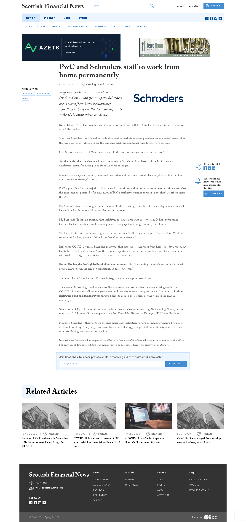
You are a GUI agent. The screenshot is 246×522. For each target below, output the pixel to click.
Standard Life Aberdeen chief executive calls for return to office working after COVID (45, 442)
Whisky (142, 26)
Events (83, 17)
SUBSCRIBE (214, 5)
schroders (43, 94)
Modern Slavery (199, 490)
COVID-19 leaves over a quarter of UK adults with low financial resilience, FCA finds (97, 442)
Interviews (132, 484)
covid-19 (28, 94)
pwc (25, 99)
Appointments (51, 26)
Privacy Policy (198, 479)
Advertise (193, 6)
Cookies (194, 484)
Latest (29, 26)
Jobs (67, 17)
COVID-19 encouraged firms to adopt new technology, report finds (199, 440)
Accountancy (77, 26)
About (180, 6)
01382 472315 (40, 483)
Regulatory (122, 26)
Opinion (129, 479)
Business (100, 26)
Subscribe (176, 363)
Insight (48, 17)
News (30, 17)
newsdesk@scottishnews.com (48, 488)
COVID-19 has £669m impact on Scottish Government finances (145, 440)
